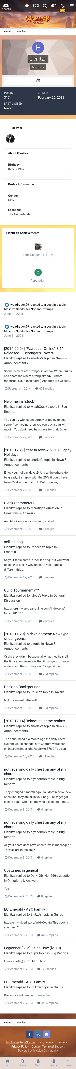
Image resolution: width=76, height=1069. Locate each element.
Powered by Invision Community (38, 1050)
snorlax (36, 358)
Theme (61, 1042)
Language (46, 1042)
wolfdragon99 (19, 304)
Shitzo (35, 914)
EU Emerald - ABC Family (24, 909)
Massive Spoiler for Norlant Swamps (28, 309)
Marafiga (37, 508)
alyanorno (38, 779)
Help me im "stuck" (19, 401)
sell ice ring (13, 542)
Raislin (35, 692)
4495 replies (47, 935)
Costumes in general (21, 870)
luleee (35, 595)
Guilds (58, 914)
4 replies (44, 809)
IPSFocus (29, 1042)
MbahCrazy (39, 407)
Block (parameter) (19, 503)
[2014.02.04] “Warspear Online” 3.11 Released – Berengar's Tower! (34, 350)
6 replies (46, 529)
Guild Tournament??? (21, 590)
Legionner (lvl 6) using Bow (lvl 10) (32, 948)
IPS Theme (12, 1042)
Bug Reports (59, 953)
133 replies (48, 708)
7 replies (46, 437)
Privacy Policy (20, 1046)
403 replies (44, 388)
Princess (37, 547)
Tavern (59, 692)
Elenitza (9, 358)
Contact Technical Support (48, 1046)
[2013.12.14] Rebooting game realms (34, 721)
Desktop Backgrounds (22, 687)
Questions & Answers (19, 513)
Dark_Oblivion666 (43, 876)
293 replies (48, 674)
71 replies (47, 756)
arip (33, 953)
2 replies (46, 621)
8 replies (44, 896)
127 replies (46, 969)
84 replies (47, 490)
